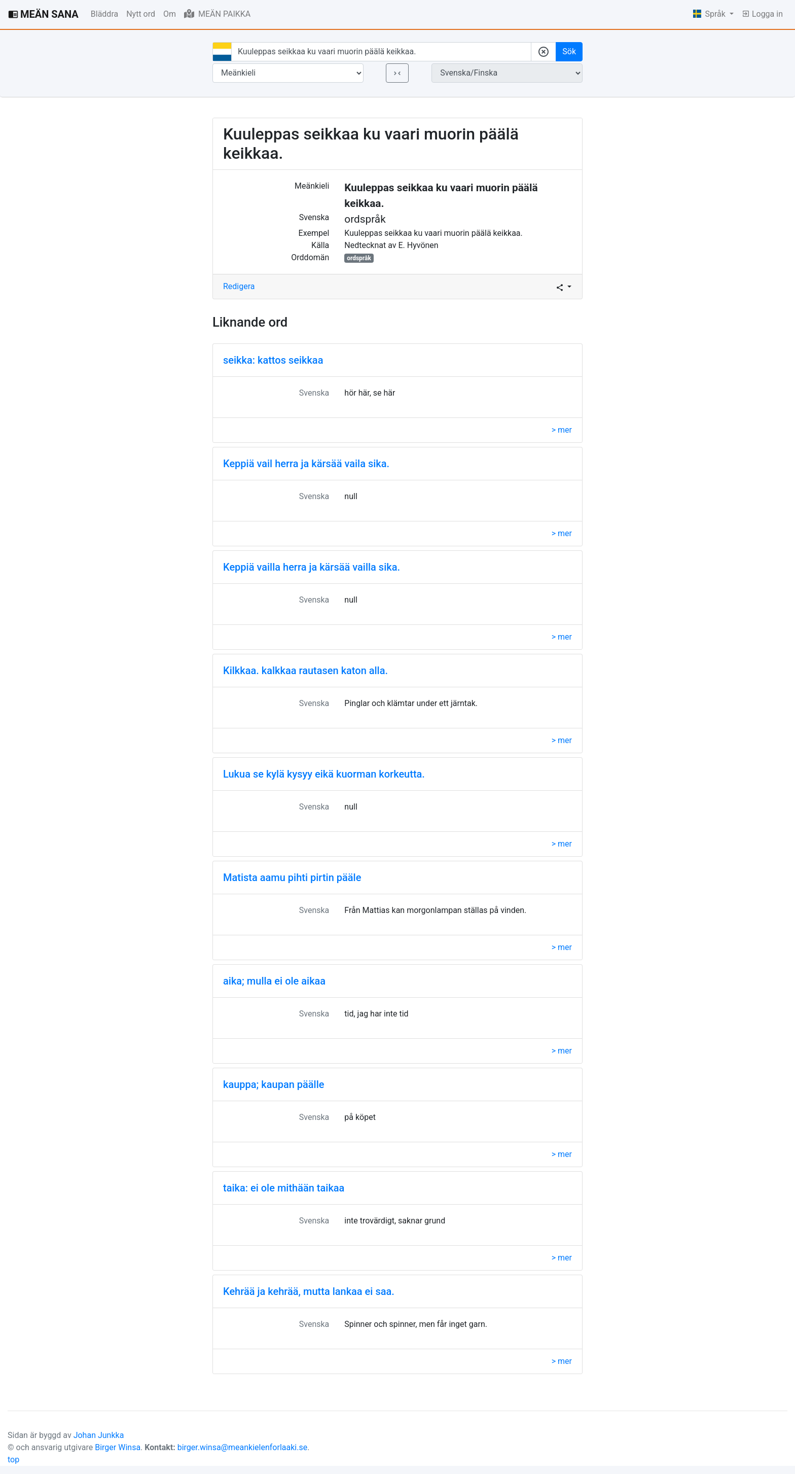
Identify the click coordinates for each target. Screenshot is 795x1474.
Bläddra (104, 14)
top (13, 1459)
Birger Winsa (117, 1447)
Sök (569, 51)
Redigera (239, 286)
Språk (710, 14)
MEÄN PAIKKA (217, 14)
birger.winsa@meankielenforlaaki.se (242, 1447)
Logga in (762, 14)
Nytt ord (140, 14)
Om (169, 14)
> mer (562, 430)
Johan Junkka (99, 1435)
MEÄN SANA (43, 14)
